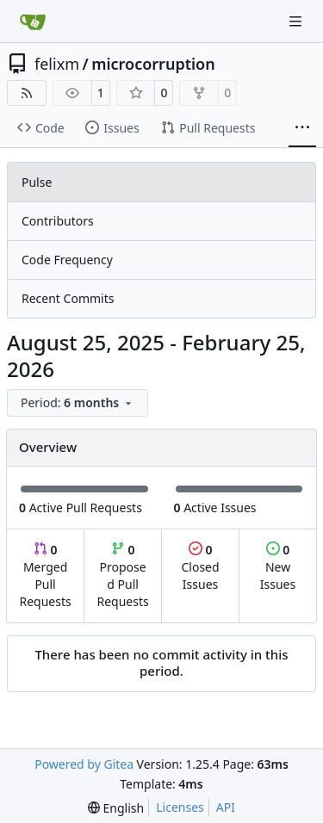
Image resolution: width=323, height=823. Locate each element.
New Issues (277, 566)
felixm (56, 63)
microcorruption (152, 63)
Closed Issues (200, 566)
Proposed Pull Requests (123, 575)
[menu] (77, 403)
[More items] (302, 128)
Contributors (58, 221)
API (225, 807)
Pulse (37, 182)
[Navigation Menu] (297, 21)
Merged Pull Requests (45, 575)
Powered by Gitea (84, 764)
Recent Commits (68, 298)
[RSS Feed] (27, 93)
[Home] (33, 21)
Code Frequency (67, 259)
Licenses (180, 807)
